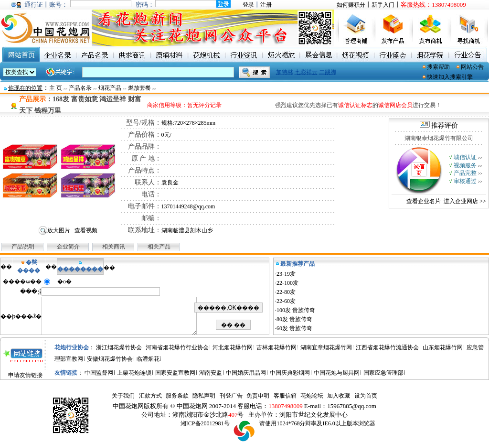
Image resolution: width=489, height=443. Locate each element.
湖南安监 (210, 372)
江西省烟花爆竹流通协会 (387, 347)
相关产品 (159, 246)
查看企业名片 (423, 201)
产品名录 (80, 88)
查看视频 (85, 230)
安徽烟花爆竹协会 (110, 359)
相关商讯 (113, 246)
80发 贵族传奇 (294, 319)
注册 (266, 4)
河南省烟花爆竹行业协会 (177, 347)
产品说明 (22, 246)
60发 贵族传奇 (294, 328)
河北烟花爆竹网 (233, 347)
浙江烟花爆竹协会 (119, 347)
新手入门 (383, 4)
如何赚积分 (351, 4)
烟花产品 (109, 88)
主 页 (55, 88)
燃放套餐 (139, 88)
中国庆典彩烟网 (290, 372)
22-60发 (286, 301)
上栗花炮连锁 (134, 372)
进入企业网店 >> (465, 201)
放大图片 (58, 230)
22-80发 (286, 292)
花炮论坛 (311, 395)
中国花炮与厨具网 (337, 372)
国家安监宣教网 (175, 372)
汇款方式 (150, 395)
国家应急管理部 (383, 372)
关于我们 (123, 395)
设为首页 (365, 395)
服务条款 (177, 395)
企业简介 (69, 246)
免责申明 (257, 395)
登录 (248, 4)
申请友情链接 (25, 375)
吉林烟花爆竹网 (276, 347)
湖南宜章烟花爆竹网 (326, 347)
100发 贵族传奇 (295, 310)
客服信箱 (285, 395)
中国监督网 (99, 372)
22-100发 (287, 283)
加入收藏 (338, 395)
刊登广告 (231, 395)
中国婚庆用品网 (246, 372)
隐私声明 (203, 395)
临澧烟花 (148, 359)
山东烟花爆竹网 (443, 347)
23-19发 (286, 273)
